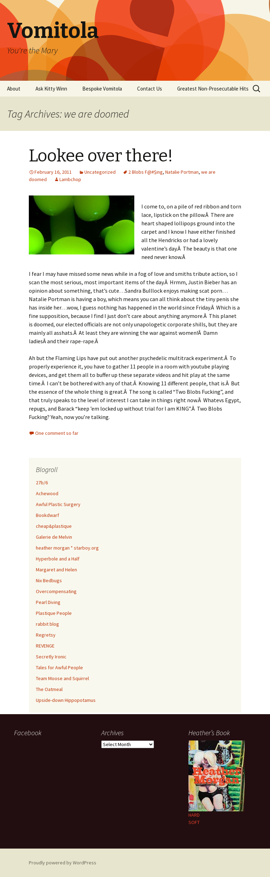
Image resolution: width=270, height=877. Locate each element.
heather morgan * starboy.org (67, 548)
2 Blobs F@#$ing (145, 172)
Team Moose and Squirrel (62, 678)
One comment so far (56, 433)
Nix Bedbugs (49, 580)
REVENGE (45, 646)
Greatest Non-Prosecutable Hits (213, 88)
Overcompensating (56, 591)
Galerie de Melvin (54, 537)
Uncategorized (100, 172)
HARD (194, 815)
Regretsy (46, 635)
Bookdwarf (47, 515)
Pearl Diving (48, 602)
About (13, 88)
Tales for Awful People (59, 667)
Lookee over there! (101, 156)
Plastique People (54, 613)
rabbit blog (47, 624)
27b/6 (42, 482)
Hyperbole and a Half (57, 559)
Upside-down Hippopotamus (66, 700)
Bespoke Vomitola (102, 88)
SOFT (194, 822)
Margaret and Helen (56, 569)
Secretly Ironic (51, 656)
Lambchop (70, 179)
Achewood (47, 493)
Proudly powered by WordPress (62, 862)
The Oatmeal (49, 689)
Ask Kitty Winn (51, 88)
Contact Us (149, 88)
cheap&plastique (54, 526)
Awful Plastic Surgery (58, 504)
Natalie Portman (182, 172)
